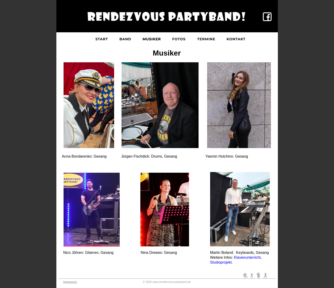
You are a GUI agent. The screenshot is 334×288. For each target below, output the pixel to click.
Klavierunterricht (247, 257)
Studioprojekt (221, 262)
